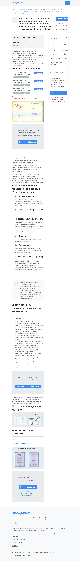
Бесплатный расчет (27, 142)
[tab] (58, 38)
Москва (23, 540)
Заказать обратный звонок (27, 386)
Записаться (38, 73)
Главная (14, 9)
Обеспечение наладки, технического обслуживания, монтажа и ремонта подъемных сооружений (25, 442)
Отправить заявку (62, 19)
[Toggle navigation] (67, 3)
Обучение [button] (53, 38)
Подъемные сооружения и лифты (50, 9)
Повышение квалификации (28, 9)
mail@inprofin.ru (17, 542)
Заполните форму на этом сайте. (25, 199)
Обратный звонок (27, 487)
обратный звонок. (26, 298)
